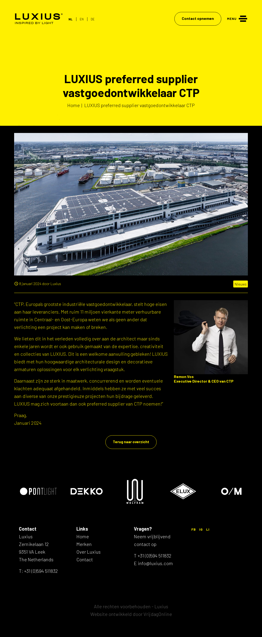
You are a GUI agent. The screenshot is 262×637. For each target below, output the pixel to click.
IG (201, 529)
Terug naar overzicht (131, 441)
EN (82, 19)
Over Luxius (88, 552)
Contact (84, 559)
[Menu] (237, 18)
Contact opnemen (198, 18)
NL (70, 19)
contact (142, 544)
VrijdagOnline (157, 614)
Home (82, 536)
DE (93, 19)
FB (193, 529)
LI (208, 529)
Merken (84, 544)
